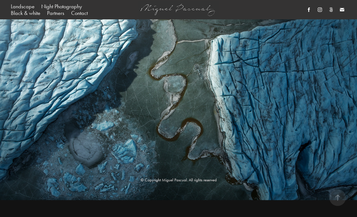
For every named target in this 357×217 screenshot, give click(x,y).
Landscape (23, 6)
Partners (55, 13)
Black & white (25, 13)
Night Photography (61, 6)
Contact (79, 13)
